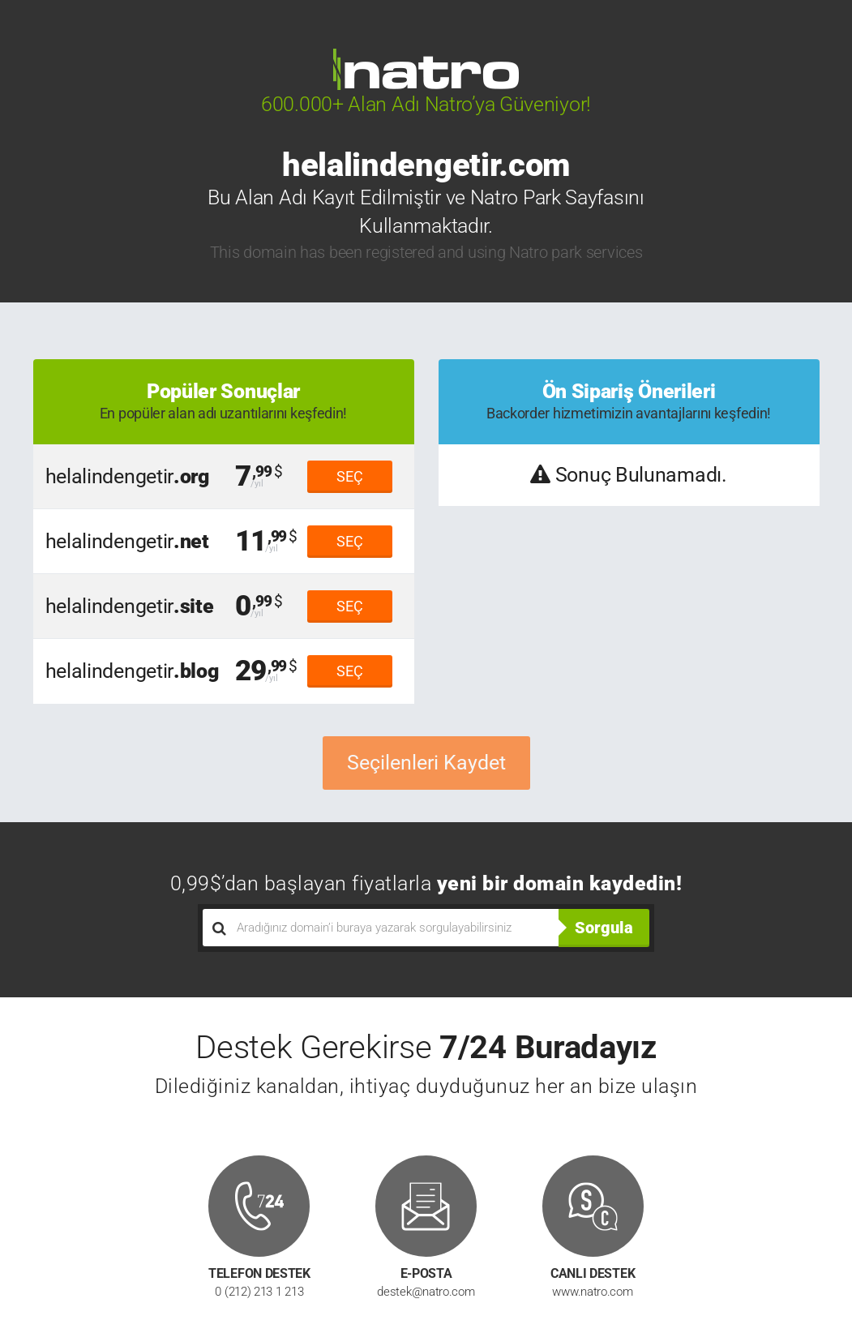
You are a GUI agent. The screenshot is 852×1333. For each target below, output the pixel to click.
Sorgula (604, 927)
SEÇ (349, 476)
